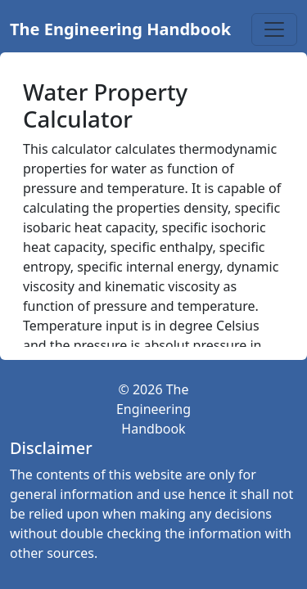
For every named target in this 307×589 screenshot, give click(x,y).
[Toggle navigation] (274, 29)
